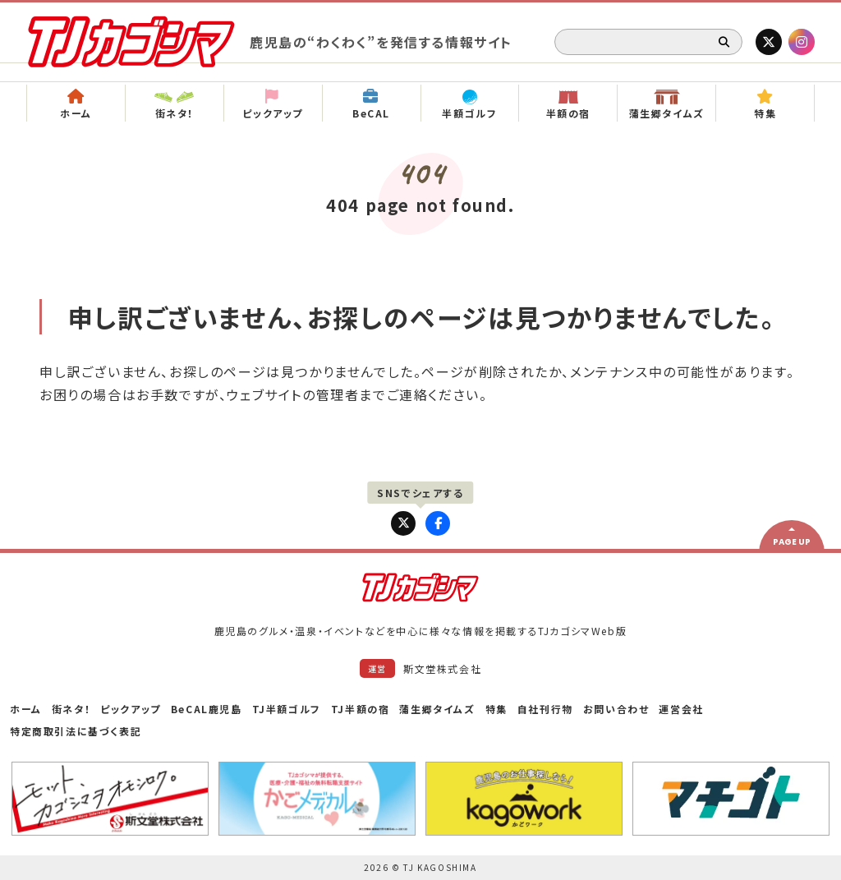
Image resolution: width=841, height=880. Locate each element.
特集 (496, 709)
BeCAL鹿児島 (206, 709)
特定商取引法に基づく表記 (75, 731)
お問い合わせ (616, 709)
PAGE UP (792, 542)
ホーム (26, 709)
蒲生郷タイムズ (437, 709)
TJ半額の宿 (360, 709)
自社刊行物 (545, 709)
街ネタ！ (71, 709)
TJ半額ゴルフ (286, 709)
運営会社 (681, 709)
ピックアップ (130, 709)
